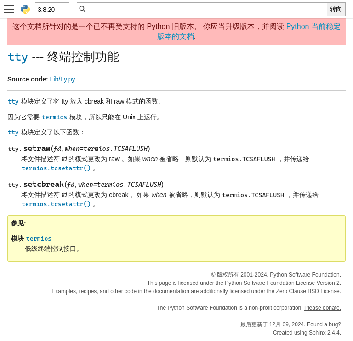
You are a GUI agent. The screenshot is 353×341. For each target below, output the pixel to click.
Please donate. (322, 308)
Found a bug (322, 324)
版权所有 (228, 275)
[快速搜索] (207, 9)
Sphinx (317, 332)
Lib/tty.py (62, 79)
